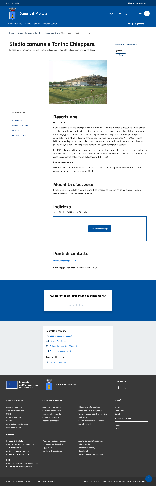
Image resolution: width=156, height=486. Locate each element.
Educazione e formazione (89, 407)
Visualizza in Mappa (99, 228)
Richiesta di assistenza (52, 451)
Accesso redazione (142, 481)
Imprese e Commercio (51, 413)
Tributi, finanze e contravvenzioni (92, 413)
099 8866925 (27, 466)
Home (11, 32)
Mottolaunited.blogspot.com (64, 260)
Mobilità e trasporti (50, 420)
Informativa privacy (86, 447)
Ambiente (82, 417)
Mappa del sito (49, 481)
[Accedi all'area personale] (137, 3)
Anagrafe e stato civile (51, 407)
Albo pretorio (84, 444)
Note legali (83, 451)
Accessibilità (18, 481)
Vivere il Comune (25, 32)
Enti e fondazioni (13, 417)
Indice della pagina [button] (19, 113)
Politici (9, 420)
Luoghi (38, 32)
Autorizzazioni (84, 424)
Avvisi (117, 413)
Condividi (120, 44)
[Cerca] (147, 13)
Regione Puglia (12, 3)
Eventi (117, 428)
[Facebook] (119, 13)
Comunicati (119, 410)
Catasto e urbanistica (51, 417)
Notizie (118, 407)
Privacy (29, 481)
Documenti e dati (13, 427)
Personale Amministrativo (17, 424)
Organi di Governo (14, 407)
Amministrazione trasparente (90, 440)
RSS (8, 481)
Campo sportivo (51, 32)
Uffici (8, 413)
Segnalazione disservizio (52, 444)
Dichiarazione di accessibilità (90, 454)
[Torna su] (148, 478)
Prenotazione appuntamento (54, 440)
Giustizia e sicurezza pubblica (90, 410)
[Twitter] (125, 13)
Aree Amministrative (15, 410)
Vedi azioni (132, 44)
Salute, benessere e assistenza (91, 420)
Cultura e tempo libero (51, 410)
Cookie (37, 481)
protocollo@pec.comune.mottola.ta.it (22, 463)
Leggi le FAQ (47, 447)
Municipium (128, 481)
